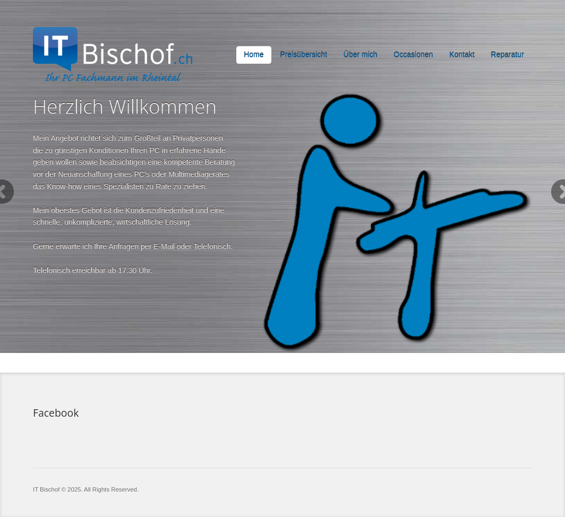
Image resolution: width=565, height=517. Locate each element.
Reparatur (507, 54)
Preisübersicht (303, 54)
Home (253, 54)
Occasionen (413, 54)
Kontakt (461, 54)
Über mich (361, 54)
